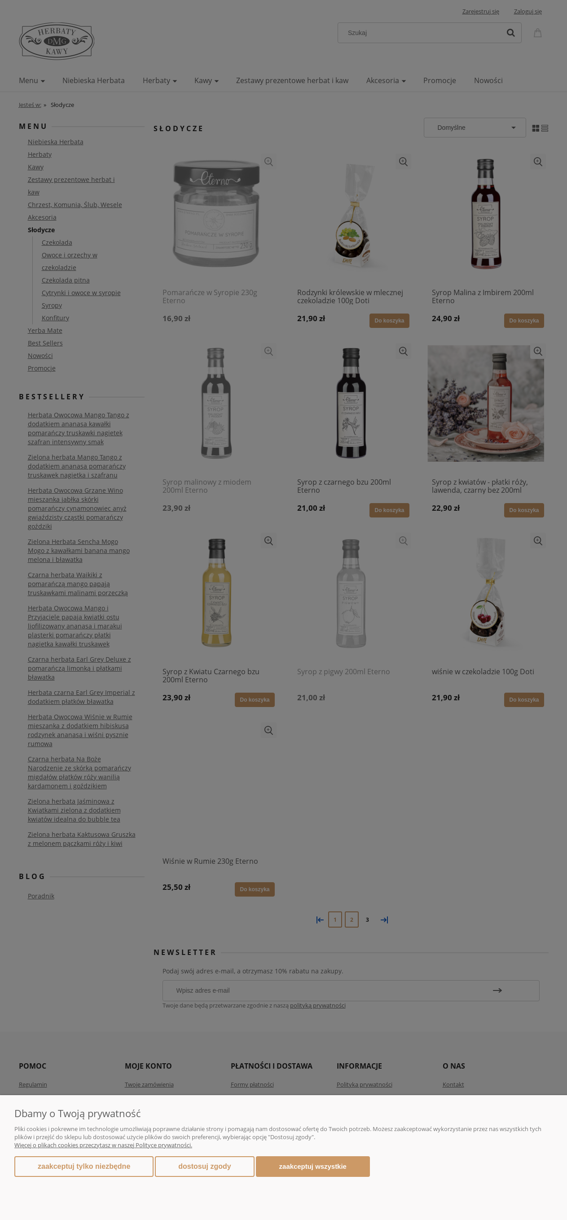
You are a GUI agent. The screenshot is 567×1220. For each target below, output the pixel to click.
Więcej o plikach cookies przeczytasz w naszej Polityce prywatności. (103, 1145)
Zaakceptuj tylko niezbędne (84, 1166)
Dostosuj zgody (204, 1166)
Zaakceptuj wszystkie (313, 1166)
